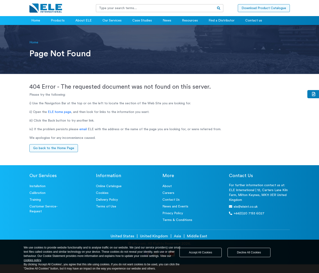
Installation (37, 186)
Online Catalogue (109, 186)
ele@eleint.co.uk (243, 206)
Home (35, 20)
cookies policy (32, 260)
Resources (190, 20)
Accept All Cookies (200, 252)
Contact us (253, 20)
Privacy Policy (172, 213)
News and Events (175, 206)
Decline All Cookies (249, 252)
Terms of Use (106, 206)
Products (58, 20)
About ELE (83, 20)
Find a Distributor (222, 20)
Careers (168, 193)
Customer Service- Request (43, 209)
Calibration (37, 193)
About (167, 186)
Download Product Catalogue (264, 8)
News (167, 20)
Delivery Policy (107, 199)
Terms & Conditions (177, 220)
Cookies (102, 193)
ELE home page (59, 112)
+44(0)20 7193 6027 (246, 213)
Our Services (112, 20)
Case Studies (142, 20)
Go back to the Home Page (53, 148)
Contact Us (171, 199)
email (83, 129)
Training (35, 199)
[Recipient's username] (155, 8)
